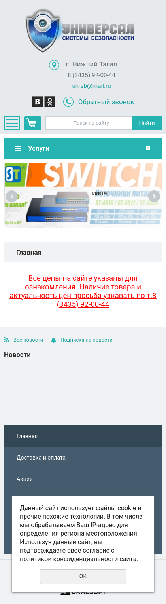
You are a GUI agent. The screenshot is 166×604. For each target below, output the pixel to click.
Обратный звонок (106, 102)
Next (154, 196)
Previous (12, 196)
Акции (25, 479)
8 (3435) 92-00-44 (91, 75)
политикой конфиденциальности (69, 559)
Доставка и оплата (41, 457)
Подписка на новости (86, 340)
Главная (27, 436)
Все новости (28, 340)
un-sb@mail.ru (91, 85)
